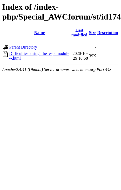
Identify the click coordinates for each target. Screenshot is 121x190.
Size (92, 32)
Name (39, 32)
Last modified (79, 32)
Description (107, 32)
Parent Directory (23, 47)
